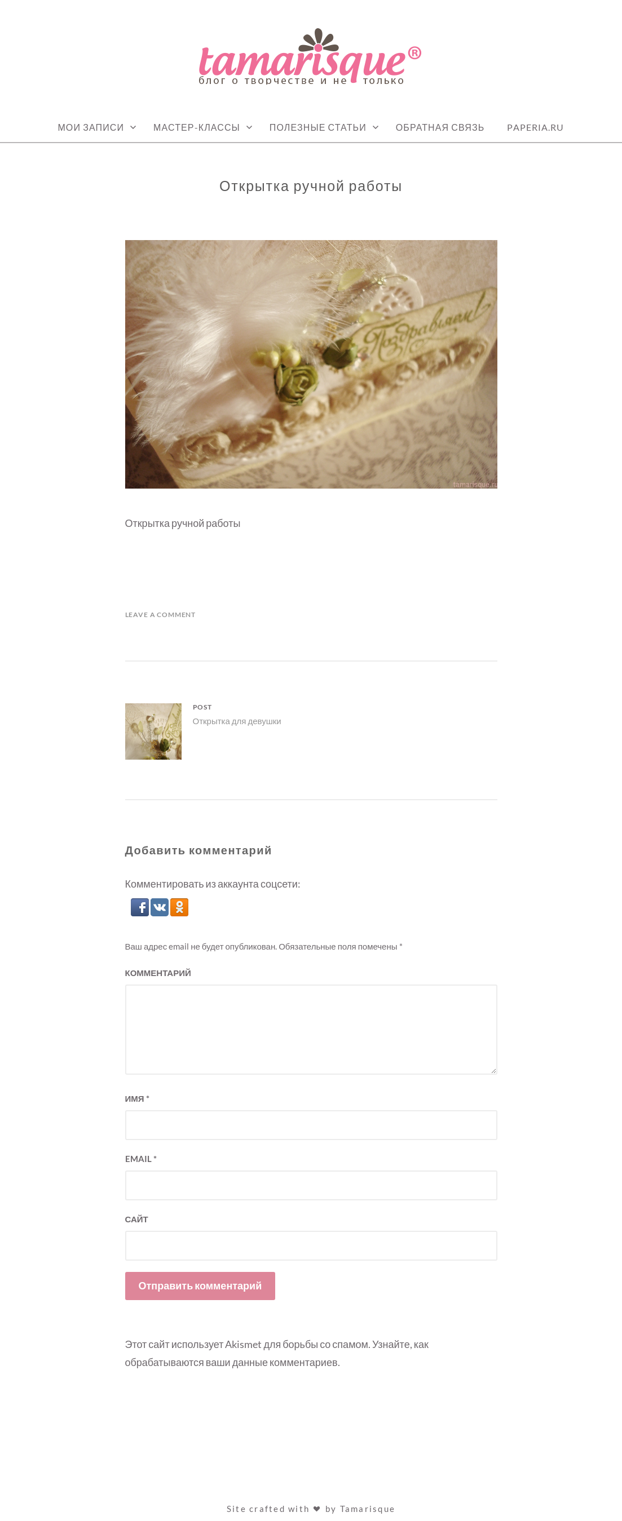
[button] (141, 912)
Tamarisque (368, 1509)
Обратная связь (440, 127)
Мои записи (91, 127)
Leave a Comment (160, 614)
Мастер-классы (196, 127)
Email (141, 1159)
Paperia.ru (535, 127)
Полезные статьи (318, 127)
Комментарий (158, 973)
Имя (137, 1098)
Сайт (136, 1219)
